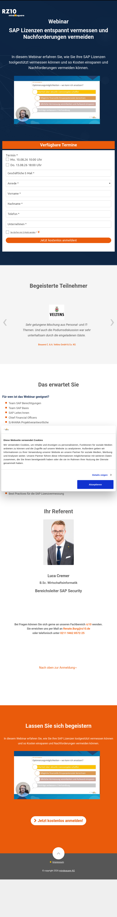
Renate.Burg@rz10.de (76, 628)
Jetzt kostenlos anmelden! (58, 821)
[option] (58, 326)
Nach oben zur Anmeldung (58, 667)
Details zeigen (100, 474)
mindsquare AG (67, 870)
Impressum (58, 862)
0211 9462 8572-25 (72, 633)
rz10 (88, 624)
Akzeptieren (95, 484)
